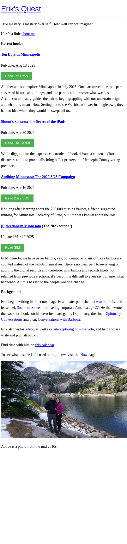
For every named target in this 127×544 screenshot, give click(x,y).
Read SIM (12, 247)
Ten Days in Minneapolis (20, 54)
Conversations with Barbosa (59, 319)
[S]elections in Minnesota (21, 226)
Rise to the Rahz (103, 302)
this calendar (44, 345)
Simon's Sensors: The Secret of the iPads (33, 122)
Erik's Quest (21, 9)
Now (83, 355)
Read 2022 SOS (17, 198)
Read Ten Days (16, 76)
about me (28, 34)
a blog (30, 329)
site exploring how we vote (73, 329)
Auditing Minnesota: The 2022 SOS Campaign (38, 177)
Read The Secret (17, 143)
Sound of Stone (28, 308)
